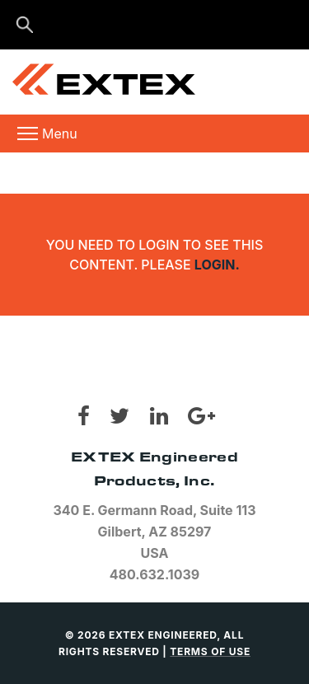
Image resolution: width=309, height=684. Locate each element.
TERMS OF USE (210, 651)
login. (217, 264)
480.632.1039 (155, 574)
